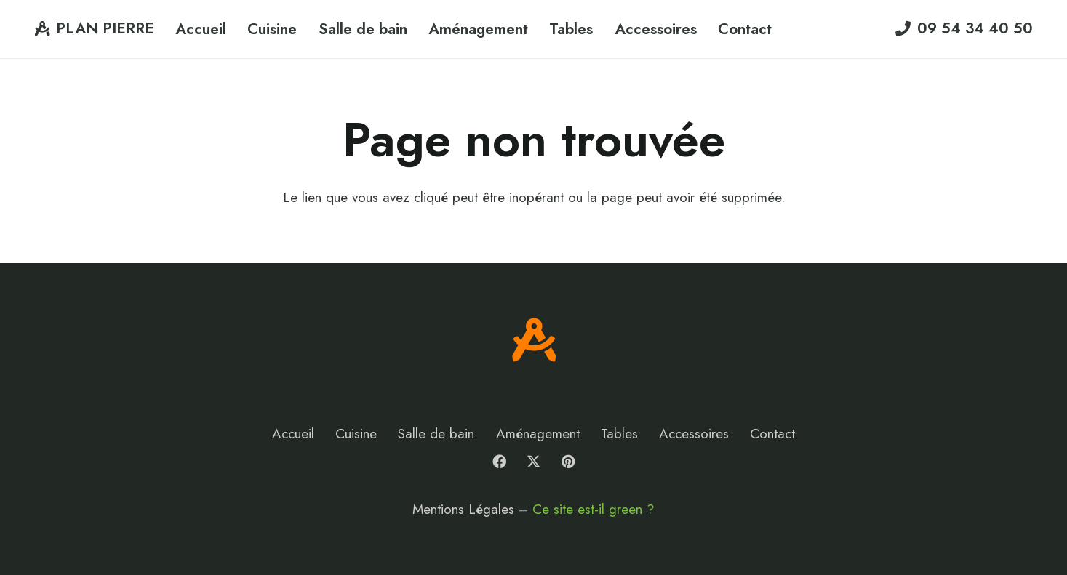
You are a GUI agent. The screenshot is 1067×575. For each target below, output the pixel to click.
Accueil (293, 433)
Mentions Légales (463, 509)
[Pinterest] (568, 461)
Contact (772, 433)
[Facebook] (498, 461)
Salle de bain (436, 433)
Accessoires (694, 433)
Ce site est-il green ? (593, 509)
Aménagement (538, 433)
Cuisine (356, 433)
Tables (619, 433)
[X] (533, 461)
